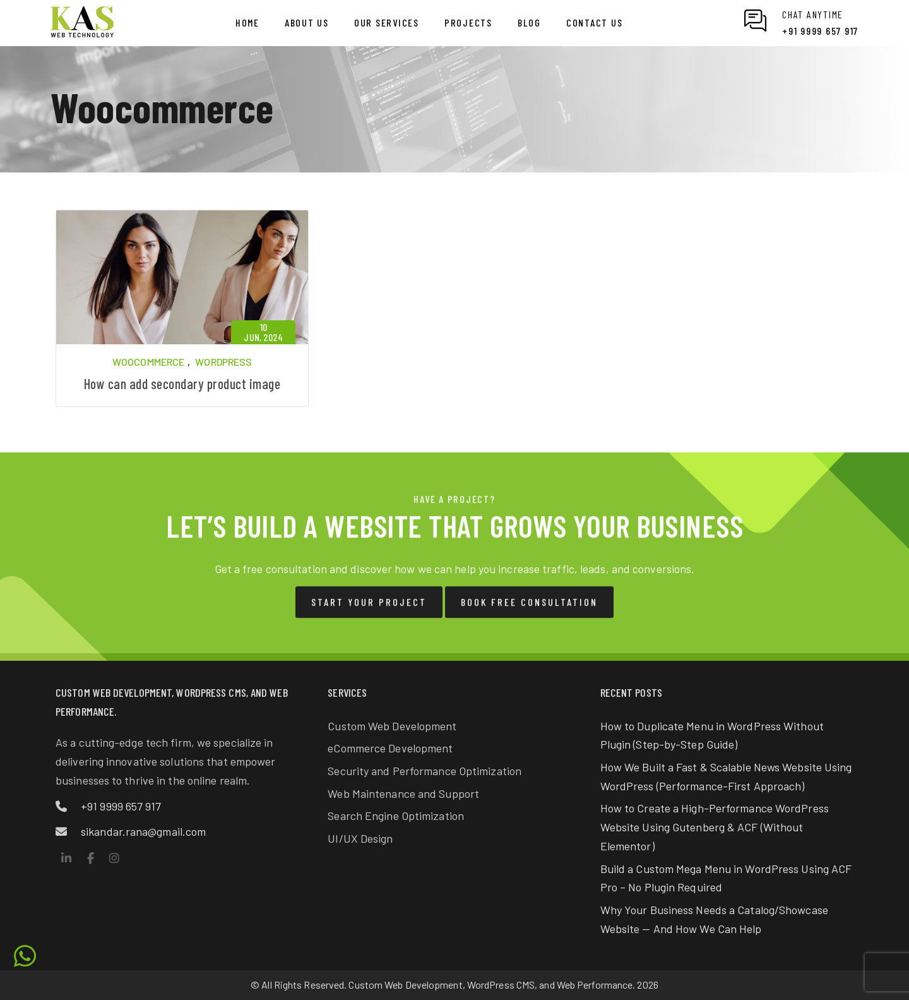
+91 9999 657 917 (121, 806)
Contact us (594, 22)
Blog (529, 22)
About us (307, 22)
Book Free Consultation (529, 612)
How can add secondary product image (182, 383)
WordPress (223, 362)
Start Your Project (369, 612)
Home (247, 22)
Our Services (386, 22)
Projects (468, 22)
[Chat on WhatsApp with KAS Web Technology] (801, 23)
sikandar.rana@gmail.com (143, 831)
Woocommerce (148, 362)
